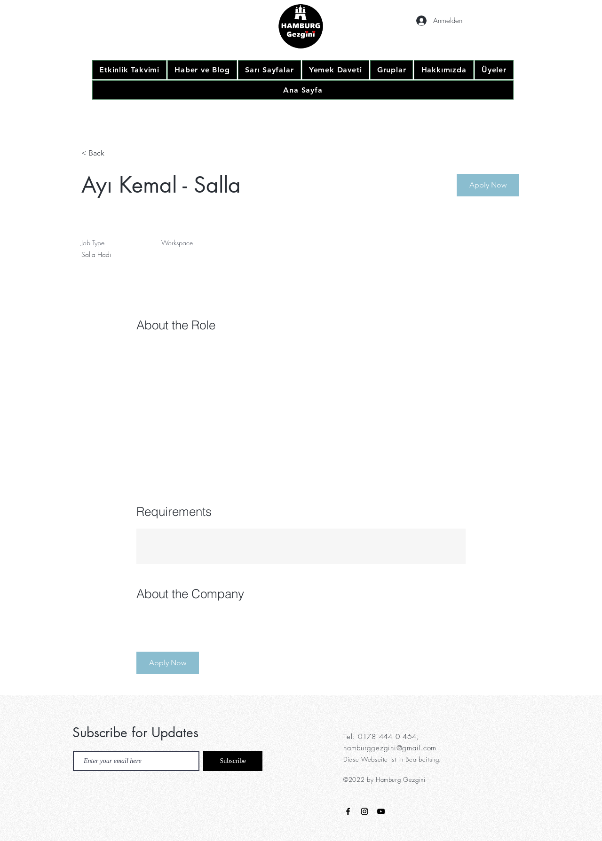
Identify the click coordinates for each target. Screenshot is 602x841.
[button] (488, 185)
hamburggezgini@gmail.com (389, 748)
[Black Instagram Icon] (364, 811)
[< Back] (114, 153)
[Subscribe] (232, 761)
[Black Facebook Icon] (348, 811)
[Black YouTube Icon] (381, 811)
